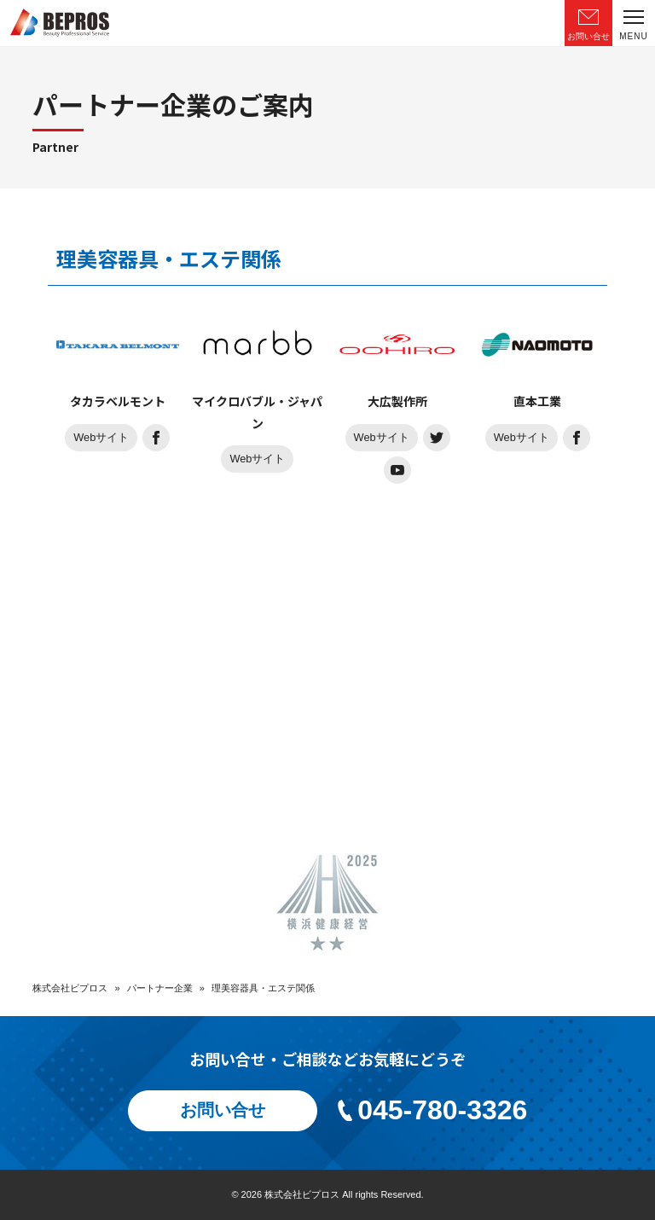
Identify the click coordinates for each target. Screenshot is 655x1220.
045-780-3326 (431, 1110)
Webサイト (101, 437)
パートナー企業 (160, 988)
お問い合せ (222, 1110)
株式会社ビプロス (69, 988)
